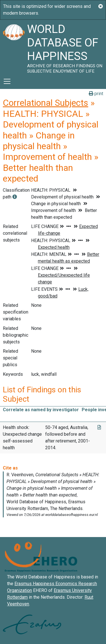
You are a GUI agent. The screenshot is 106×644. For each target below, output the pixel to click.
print (96, 93)
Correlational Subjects (45, 102)
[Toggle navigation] (7, 81)
